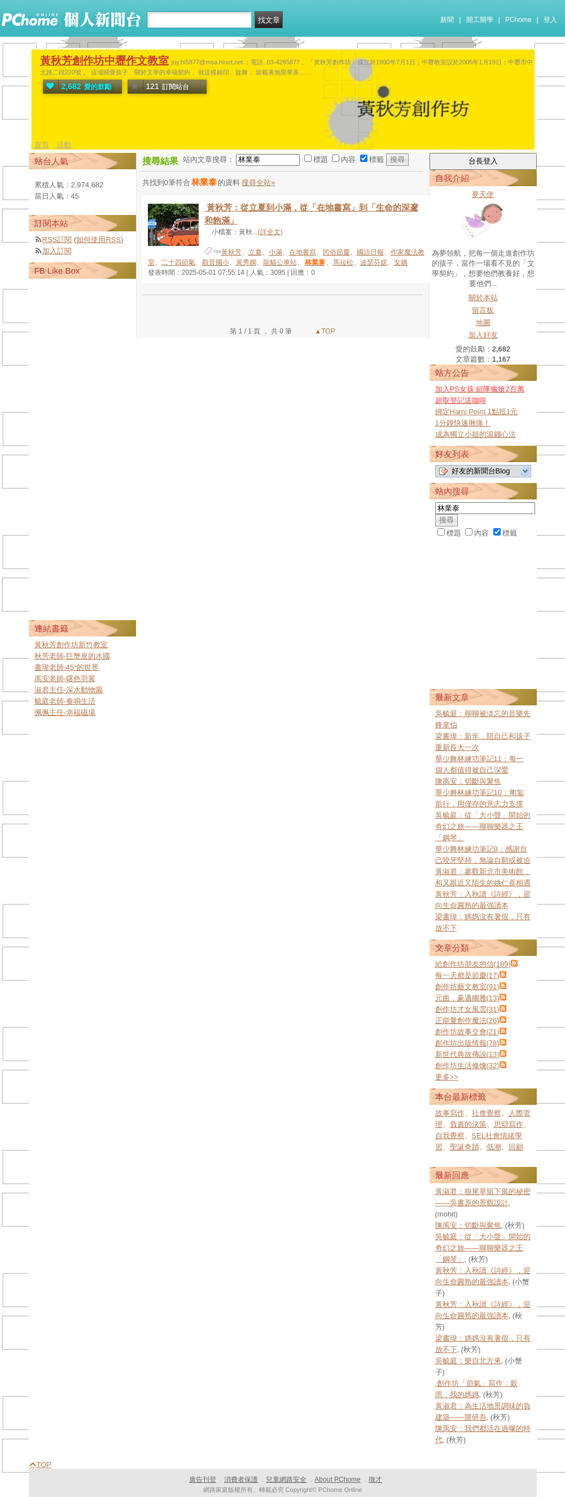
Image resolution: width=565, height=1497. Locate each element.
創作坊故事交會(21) (467, 1032)
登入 (550, 20)
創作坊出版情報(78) (467, 1043)
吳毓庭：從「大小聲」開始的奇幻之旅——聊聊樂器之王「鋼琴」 (483, 826)
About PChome (337, 1479)
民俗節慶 (336, 252)
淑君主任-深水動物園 (68, 690)
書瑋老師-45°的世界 (66, 667)
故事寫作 (450, 1113)
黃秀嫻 (246, 262)
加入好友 (483, 335)
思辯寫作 (508, 1124)
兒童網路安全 (286, 1479)
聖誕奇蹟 (464, 1147)
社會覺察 (486, 1113)
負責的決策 (468, 1124)
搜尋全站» (258, 182)
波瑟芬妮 (373, 262)
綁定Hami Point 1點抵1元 (476, 411)
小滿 (275, 252)
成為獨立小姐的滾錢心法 (475, 434)
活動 (63, 145)
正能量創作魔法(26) (467, 1020)
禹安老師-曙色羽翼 (64, 678)
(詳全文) (270, 232)
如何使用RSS (98, 239)
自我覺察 (450, 1135)
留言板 (483, 310)
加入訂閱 (57, 251)
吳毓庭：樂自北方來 (468, 1360)
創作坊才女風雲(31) (467, 1009)
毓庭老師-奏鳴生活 (64, 701)
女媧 (401, 262)
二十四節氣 (178, 262)
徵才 (375, 1479)
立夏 (255, 252)
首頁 (41, 145)
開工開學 (479, 20)
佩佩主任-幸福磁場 (64, 712)
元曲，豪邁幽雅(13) (467, 998)
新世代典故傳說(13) (467, 1054)
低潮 (494, 1147)
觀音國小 (215, 262)
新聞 (447, 20)
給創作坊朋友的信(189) (473, 964)
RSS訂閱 (57, 239)
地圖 (483, 322)
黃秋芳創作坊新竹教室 (71, 644)
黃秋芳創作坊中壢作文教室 (104, 61)
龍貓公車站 (280, 262)
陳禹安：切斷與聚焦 (468, 781)
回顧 (516, 1147)
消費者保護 (241, 1479)
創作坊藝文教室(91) (467, 986)
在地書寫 (302, 252)
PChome (518, 20)
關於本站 (483, 297)
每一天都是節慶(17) (467, 975)
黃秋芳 (231, 252)
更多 (446, 1077)
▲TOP (324, 331)
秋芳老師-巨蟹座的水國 (72, 656)
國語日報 (370, 252)
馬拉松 (343, 262)
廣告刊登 (202, 1479)
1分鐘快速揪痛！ (462, 423)
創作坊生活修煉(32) (467, 1065)
